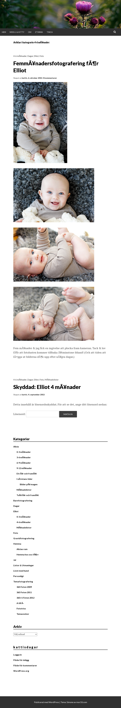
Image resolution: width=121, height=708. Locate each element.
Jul (14, 560)
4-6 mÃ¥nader (20, 56)
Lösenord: (35, 414)
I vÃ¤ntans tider (24, 479)
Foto (41, 56)
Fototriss (21, 608)
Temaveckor (23, 614)
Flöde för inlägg (21, 660)
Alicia (16, 446)
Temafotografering (23, 581)
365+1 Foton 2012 (25, 597)
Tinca (50, 32)
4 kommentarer (50, 78)
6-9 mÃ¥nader (24, 462)
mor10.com (81, 702)
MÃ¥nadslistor (52, 379)
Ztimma (39, 32)
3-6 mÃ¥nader (24, 457)
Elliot (36, 56)
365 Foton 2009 (24, 587)
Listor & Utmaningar (23, 565)
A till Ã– (20, 603)
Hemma (17, 543)
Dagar (30, 56)
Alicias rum (22, 549)
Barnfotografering (22, 500)
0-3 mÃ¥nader (24, 452)
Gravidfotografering (23, 538)
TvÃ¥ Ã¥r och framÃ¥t (28, 495)
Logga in (17, 654)
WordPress (54, 702)
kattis (24, 78)
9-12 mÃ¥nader (24, 468)
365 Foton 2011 (24, 592)
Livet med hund (21, 570)
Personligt (18, 576)
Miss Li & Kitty (17, 32)
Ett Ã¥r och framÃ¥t (27, 473)
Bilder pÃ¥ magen (28, 484)
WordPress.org (21, 671)
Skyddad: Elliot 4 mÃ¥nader (47, 387)
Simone (70, 702)
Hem (4, 32)
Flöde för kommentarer (25, 665)
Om (29, 32)
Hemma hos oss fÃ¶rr (28, 554)
